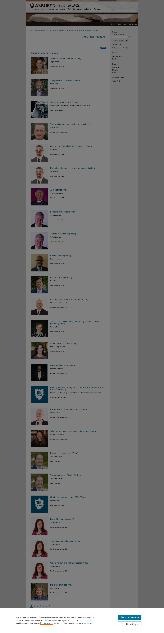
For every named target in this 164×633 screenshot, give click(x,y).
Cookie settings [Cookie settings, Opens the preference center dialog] (130, 624)
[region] (82, 620)
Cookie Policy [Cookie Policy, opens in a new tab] (87, 623)
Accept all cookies (130, 617)
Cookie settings (47, 623)
